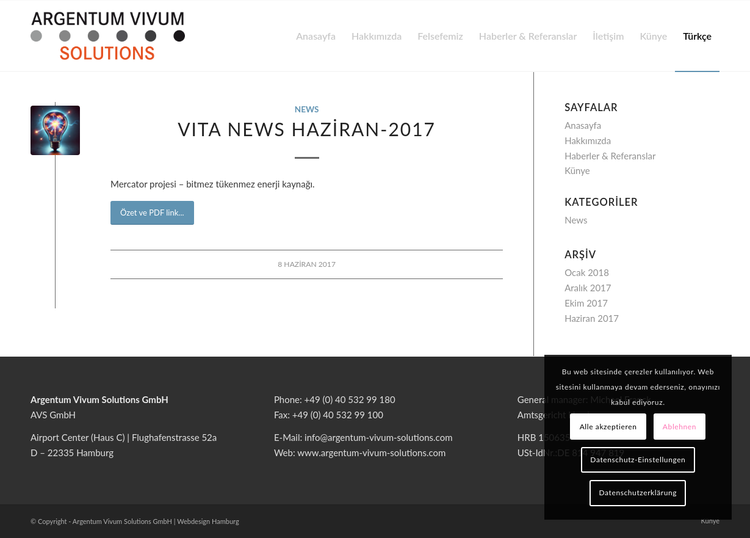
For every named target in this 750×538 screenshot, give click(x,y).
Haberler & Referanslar (609, 155)
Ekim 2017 (586, 302)
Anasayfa (582, 125)
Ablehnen (679, 426)
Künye (577, 170)
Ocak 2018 (586, 272)
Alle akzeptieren (608, 426)
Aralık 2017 (587, 287)
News (307, 109)
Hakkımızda (587, 140)
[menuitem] (316, 36)
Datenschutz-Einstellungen (637, 459)
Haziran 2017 (591, 318)
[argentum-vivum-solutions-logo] (108, 36)
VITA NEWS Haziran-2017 (307, 129)
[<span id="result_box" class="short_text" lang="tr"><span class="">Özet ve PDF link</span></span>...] (152, 213)
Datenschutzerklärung (638, 492)
